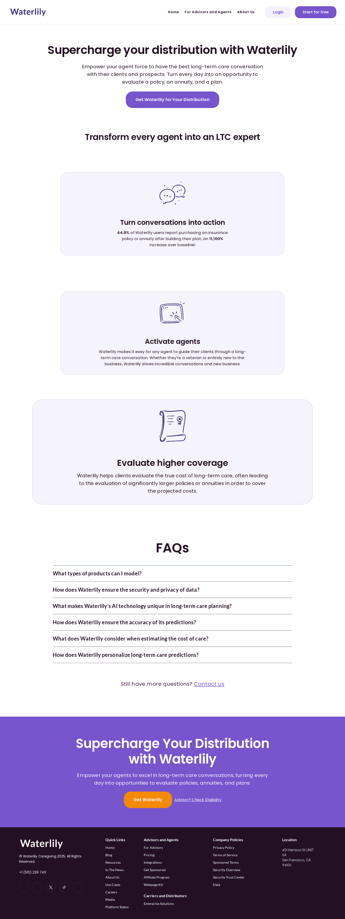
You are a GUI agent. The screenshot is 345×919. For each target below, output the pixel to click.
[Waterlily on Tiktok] (64, 887)
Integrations (153, 862)
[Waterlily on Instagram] (37, 887)
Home (110, 847)
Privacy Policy (223, 847)
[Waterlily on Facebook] (77, 887)
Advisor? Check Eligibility (197, 800)
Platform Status (117, 907)
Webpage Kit (153, 885)
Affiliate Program (157, 877)
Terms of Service (225, 855)
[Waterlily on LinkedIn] (24, 887)
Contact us (209, 684)
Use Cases (112, 885)
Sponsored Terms (226, 862)
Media (110, 899)
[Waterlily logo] (28, 12)
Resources (113, 862)
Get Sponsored (155, 870)
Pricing (149, 855)
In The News (114, 870)
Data (216, 885)
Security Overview (226, 870)
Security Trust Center (229, 877)
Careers (111, 892)
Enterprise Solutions (159, 904)
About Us (112, 877)
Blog (108, 855)
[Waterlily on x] (51, 887)
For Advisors (153, 847)
